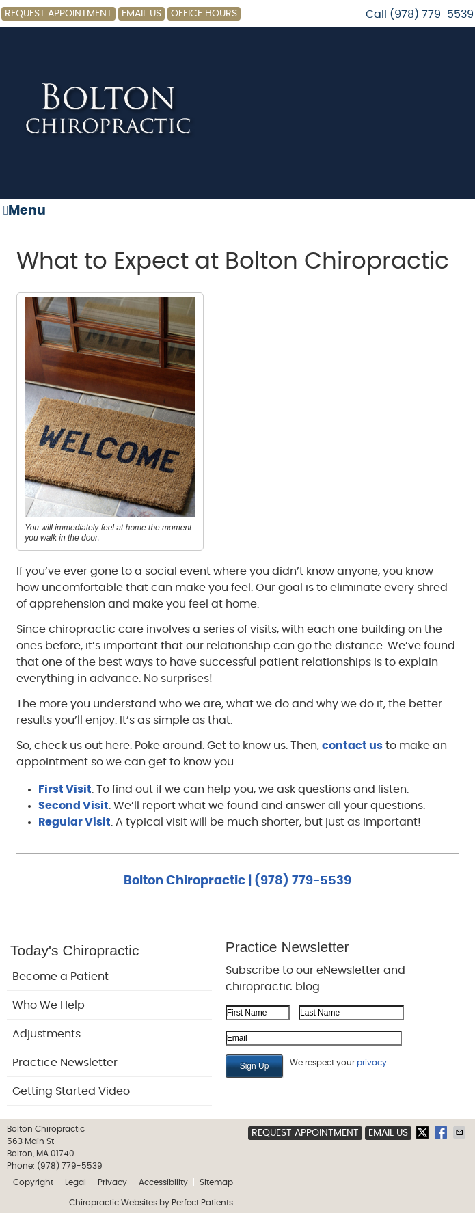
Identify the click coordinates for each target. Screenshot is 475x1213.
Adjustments (46, 1033)
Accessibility (163, 1182)
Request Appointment (58, 13)
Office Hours (204, 13)
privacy (372, 1063)
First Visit (65, 789)
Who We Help (48, 1005)
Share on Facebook (442, 1132)
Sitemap (216, 1182)
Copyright (33, 1182)
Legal (75, 1182)
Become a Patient (60, 976)
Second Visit (73, 805)
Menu (24, 210)
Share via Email (460, 1132)
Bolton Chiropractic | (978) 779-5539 (237, 881)
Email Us (141, 13)
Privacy (112, 1182)
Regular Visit (74, 822)
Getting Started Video (71, 1091)
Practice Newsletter (65, 1062)
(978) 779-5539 (432, 14)
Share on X (423, 1132)
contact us (352, 745)
